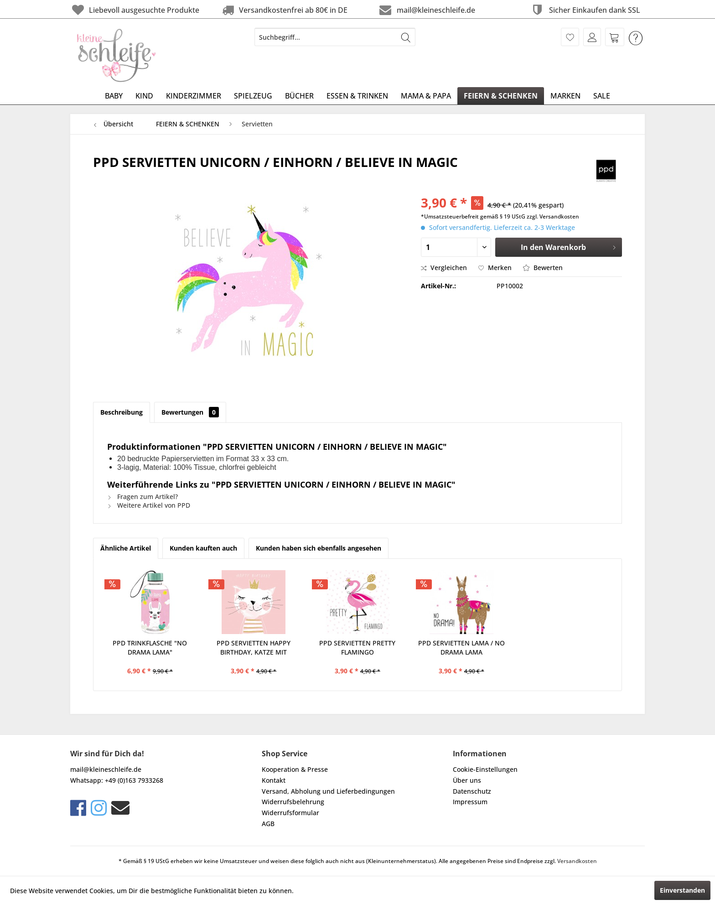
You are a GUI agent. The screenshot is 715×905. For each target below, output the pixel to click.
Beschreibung (121, 412)
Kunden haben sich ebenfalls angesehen (318, 548)
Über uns (467, 780)
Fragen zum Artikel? (142, 496)
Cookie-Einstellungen (485, 769)
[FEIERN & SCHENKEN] (500, 95)
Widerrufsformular (290, 812)
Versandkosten (577, 861)
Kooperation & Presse (295, 769)
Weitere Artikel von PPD (148, 505)
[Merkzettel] (570, 37)
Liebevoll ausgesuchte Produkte (134, 10)
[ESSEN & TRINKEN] (357, 95)
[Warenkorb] (614, 37)
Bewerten (543, 267)
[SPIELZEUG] (253, 95)
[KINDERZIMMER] (194, 95)
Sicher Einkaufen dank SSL (585, 10)
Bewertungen (190, 412)
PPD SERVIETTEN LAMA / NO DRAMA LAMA (461, 647)
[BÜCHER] (299, 95)
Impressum (470, 801)
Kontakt (273, 780)
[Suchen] (405, 37)
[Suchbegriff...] (334, 37)
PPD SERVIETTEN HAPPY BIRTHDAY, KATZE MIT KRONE (253, 648)
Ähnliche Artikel (125, 548)
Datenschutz (472, 791)
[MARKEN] (565, 95)
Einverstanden (682, 890)
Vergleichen (444, 267)
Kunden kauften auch (203, 548)
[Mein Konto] (592, 37)
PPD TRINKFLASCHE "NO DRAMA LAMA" (150, 647)
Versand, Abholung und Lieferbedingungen (328, 791)
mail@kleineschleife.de (426, 10)
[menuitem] (334, 37)
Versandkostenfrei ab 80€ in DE (283, 10)
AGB (268, 823)
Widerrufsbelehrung (293, 801)
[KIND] (144, 95)
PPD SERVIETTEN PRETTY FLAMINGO (357, 647)
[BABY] (113, 95)
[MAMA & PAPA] (425, 95)
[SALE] (602, 95)
